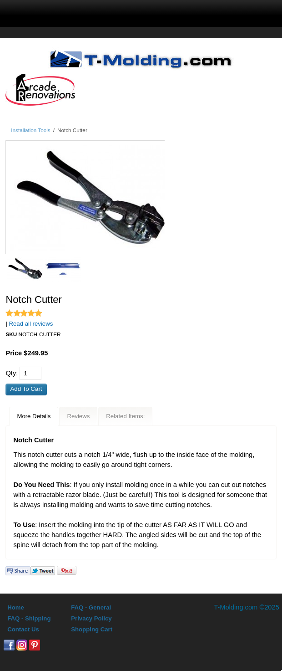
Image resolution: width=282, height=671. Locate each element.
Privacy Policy (91, 618)
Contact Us (23, 629)
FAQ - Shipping (28, 618)
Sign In (169, 12)
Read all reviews (31, 323)
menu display (61, 12)
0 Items (224, 12)
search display (115, 12)
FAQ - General (91, 607)
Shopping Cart (91, 629)
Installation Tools (30, 130)
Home (15, 607)
